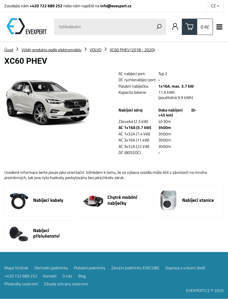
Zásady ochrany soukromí (66, 283)
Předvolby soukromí (21, 283)
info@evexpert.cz (115, 6)
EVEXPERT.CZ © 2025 (205, 290)
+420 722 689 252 (46, 6)
